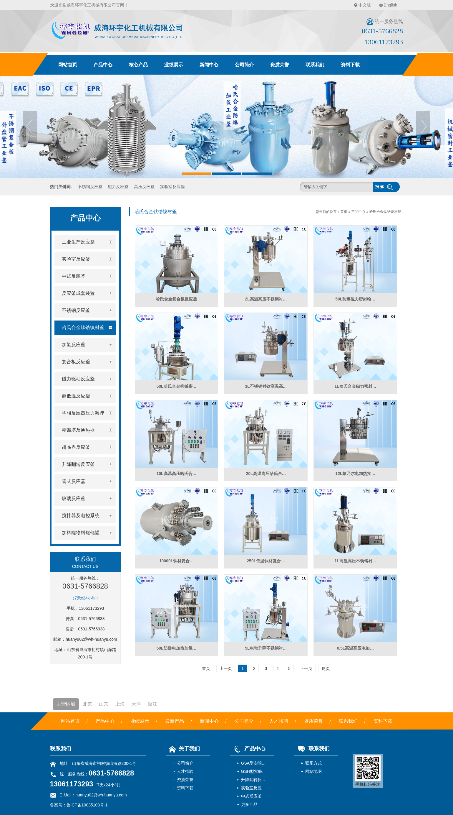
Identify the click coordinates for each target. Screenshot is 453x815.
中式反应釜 (251, 796)
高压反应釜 (144, 186)
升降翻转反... (253, 779)
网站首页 (67, 64)
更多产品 (249, 804)
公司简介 (244, 64)
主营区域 (66, 703)
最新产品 (174, 721)
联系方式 (313, 763)
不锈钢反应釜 (90, 186)
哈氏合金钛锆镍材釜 (385, 212)
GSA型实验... (253, 763)
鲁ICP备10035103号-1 (87, 805)
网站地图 (313, 771)
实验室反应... (253, 788)
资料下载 (350, 64)
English (390, 5)
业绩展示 (173, 64)
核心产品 (138, 64)
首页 (343, 212)
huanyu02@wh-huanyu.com (91, 639)
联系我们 (315, 64)
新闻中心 (209, 64)
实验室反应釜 (172, 186)
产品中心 (103, 64)
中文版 (365, 5)
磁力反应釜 (118, 186)
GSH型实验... (253, 771)
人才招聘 (278, 721)
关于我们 (183, 749)
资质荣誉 (279, 64)
